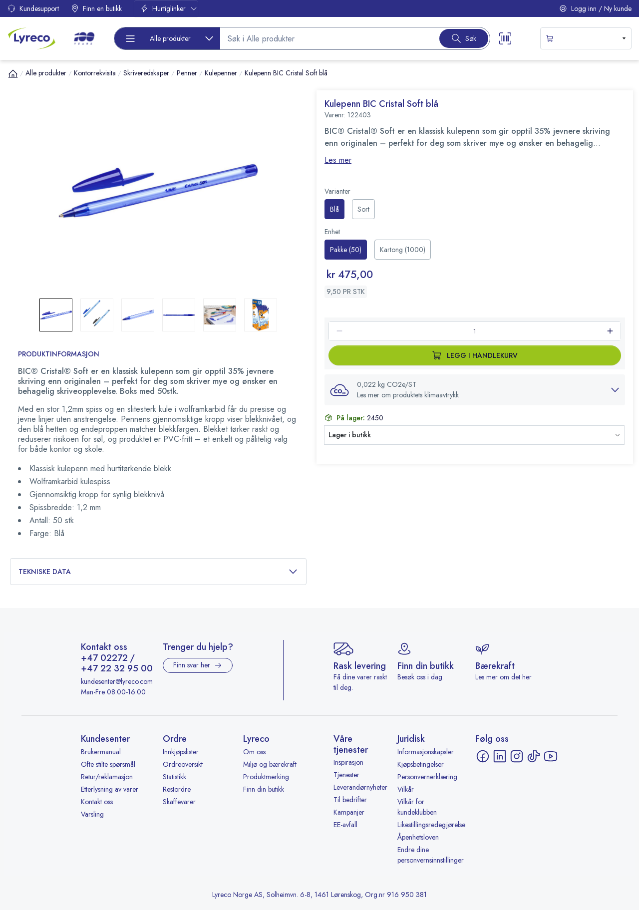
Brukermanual (101, 752)
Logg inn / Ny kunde (595, 8)
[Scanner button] (505, 38)
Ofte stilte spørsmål (108, 764)
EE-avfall (345, 825)
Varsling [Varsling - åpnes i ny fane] (92, 814)
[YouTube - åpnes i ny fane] (550, 756)
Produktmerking (266, 777)
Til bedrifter (350, 800)
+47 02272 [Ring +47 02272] (104, 658)
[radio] (334, 209)
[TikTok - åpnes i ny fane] (533, 756)
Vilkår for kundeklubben (417, 807)
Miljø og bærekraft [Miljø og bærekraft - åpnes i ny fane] (270, 764)
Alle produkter (45, 73)
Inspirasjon (348, 762)
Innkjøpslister (181, 752)
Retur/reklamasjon (107, 777)
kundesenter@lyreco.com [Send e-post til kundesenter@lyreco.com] (117, 681)
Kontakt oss (97, 802)
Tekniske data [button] (158, 572)
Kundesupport (33, 8)
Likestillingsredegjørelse (431, 825)
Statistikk (174, 777)
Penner (187, 73)
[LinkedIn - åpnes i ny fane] (499, 756)
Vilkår (405, 789)
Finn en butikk (96, 8)
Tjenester (346, 775)
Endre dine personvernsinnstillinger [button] (430, 855)
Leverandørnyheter (360, 787)
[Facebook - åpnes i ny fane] (482, 756)
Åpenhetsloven (418, 837)
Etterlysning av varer (109, 789)
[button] (158, 191)
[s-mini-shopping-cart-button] (586, 38)
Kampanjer (348, 812)
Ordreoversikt (183, 764)
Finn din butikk (263, 789)
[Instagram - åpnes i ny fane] (516, 756)
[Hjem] (13, 73)
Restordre (177, 789)
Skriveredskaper (146, 73)
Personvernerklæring (427, 777)
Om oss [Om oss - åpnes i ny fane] (254, 752)
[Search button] (463, 38)
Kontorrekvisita (95, 73)
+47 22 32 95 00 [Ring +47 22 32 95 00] (117, 668)
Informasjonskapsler (425, 752)
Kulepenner (221, 73)
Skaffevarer (179, 802)
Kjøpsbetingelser (420, 764)
